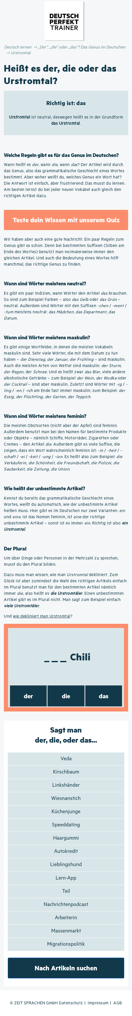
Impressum (98, 1003)
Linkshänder (66, 785)
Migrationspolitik (66, 944)
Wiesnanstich (66, 798)
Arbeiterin (66, 918)
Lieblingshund (66, 865)
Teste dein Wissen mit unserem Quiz (66, 220)
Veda (66, 759)
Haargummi (66, 838)
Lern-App (66, 878)
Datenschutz (71, 1003)
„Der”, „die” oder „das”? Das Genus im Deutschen (81, 47)
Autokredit (66, 851)
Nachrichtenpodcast (66, 905)
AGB (117, 1003)
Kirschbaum (66, 772)
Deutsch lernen (17, 47)
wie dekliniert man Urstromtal (41, 616)
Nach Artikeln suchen (66, 968)
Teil (66, 891)
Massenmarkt (66, 931)
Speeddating (66, 825)
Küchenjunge (66, 812)
